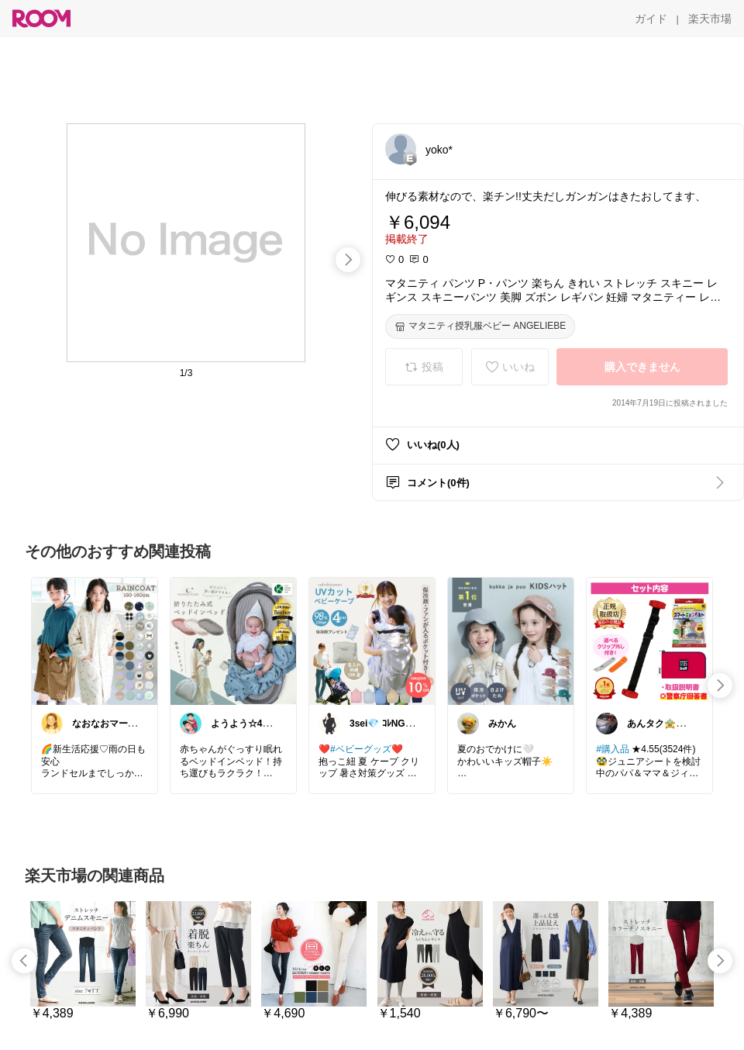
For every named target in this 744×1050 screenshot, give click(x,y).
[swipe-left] (24, 960)
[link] (94, 640)
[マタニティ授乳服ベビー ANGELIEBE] (480, 326)
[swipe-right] (348, 259)
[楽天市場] (710, 19)
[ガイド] (651, 19)
